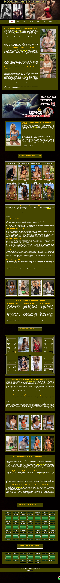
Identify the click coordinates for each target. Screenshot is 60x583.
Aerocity (8, 512)
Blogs (57, 21)
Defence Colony (23, 516)
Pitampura (30, 532)
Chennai (45, 553)
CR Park (8, 516)
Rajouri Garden (45, 532)
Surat (23, 560)
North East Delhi (52, 530)
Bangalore (23, 553)
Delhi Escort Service (18, 31)
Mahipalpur (37, 525)
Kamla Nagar (52, 523)
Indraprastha (23, 523)
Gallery (24, 21)
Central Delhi (8, 514)
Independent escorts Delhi (40, 464)
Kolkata (52, 555)
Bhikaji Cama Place (37, 512)
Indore (23, 562)
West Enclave (38, 539)
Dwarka (52, 516)
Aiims (15, 512)
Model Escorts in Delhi (36, 568)
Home (12, 21)
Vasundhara (8, 539)
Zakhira (45, 539)
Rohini (8, 534)
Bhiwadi (30, 553)
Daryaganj (15, 516)
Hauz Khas (45, 521)
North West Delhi (8, 532)
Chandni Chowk (30, 514)
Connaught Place (52, 514)
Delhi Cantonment (30, 516)
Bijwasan (45, 512)
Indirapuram (15, 523)
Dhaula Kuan (45, 516)
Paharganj (23, 532)
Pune (8, 560)
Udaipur (30, 560)
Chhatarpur (37, 514)
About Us (18, 22)
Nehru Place (8, 530)
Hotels (38, 21)
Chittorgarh (52, 553)
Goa (45, 560)
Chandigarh (37, 560)
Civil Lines (45, 514)
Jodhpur (38, 555)
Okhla (16, 532)
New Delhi (15, 530)
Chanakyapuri (23, 514)
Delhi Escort (35, 127)
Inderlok (8, 523)
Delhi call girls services (41, 473)
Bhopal (52, 560)
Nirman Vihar (38, 530)
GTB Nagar (23, 521)
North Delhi (45, 530)
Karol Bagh (8, 525)
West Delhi (30, 539)
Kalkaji (38, 523)
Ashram (30, 512)
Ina (52, 521)
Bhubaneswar (38, 553)
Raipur (16, 560)
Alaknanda (22, 512)
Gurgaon (15, 555)
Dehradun (8, 555)
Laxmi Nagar (23, 525)
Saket (30, 534)
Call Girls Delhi (24, 50)
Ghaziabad (52, 539)
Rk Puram (52, 532)
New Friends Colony (23, 530)
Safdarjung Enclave (23, 534)
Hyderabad (23, 555)
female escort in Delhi (19, 487)
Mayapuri (52, 525)
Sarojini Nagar (45, 534)
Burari (52, 512)
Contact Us (50, 22)
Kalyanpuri (45, 523)
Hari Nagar (30, 521)
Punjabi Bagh (38, 532)
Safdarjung (15, 534)
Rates (44, 21)
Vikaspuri (15, 539)
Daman (30, 562)
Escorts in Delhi (47, 208)
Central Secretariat (15, 514)
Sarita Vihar (37, 534)
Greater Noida (8, 521)
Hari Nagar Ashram (37, 521)
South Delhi (52, 534)
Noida (30, 530)
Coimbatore (37, 562)
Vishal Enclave (23, 539)
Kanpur (45, 555)
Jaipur (30, 555)
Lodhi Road (30, 525)
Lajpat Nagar (15, 525)
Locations (31, 21)
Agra (8, 553)
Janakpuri (30, 523)
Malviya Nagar (45, 525)
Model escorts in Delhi (30, 381)
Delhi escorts (26, 76)
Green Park (15, 521)
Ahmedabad (15, 553)
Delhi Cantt (37, 516)
